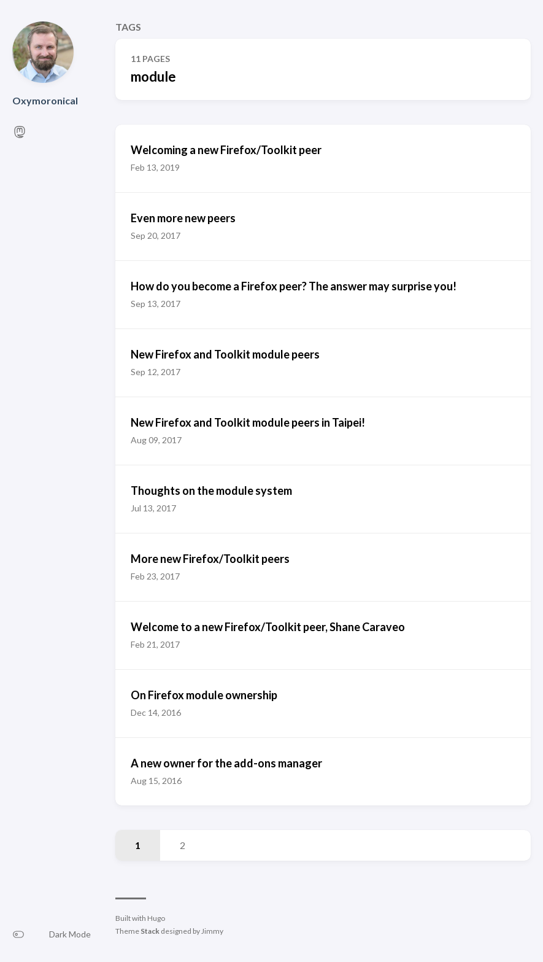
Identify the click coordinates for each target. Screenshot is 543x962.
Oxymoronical (45, 100)
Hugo (156, 918)
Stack (150, 931)
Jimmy (212, 931)
